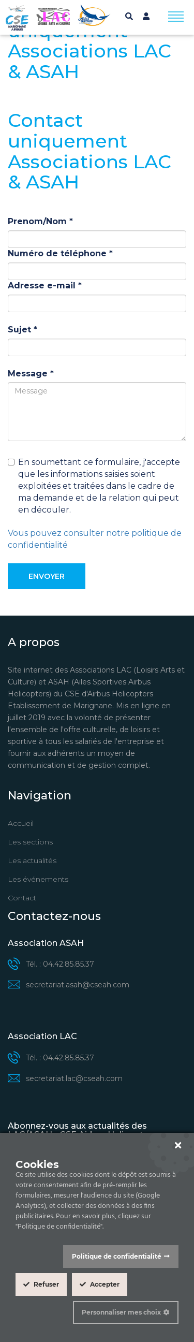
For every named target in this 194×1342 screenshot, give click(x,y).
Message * (31, 373)
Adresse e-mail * (45, 285)
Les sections (30, 842)
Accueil (21, 823)
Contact (22, 897)
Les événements (38, 879)
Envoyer (46, 576)
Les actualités (32, 860)
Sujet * (22, 329)
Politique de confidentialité (116, 1256)
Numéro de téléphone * (60, 253)
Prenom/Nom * (40, 221)
